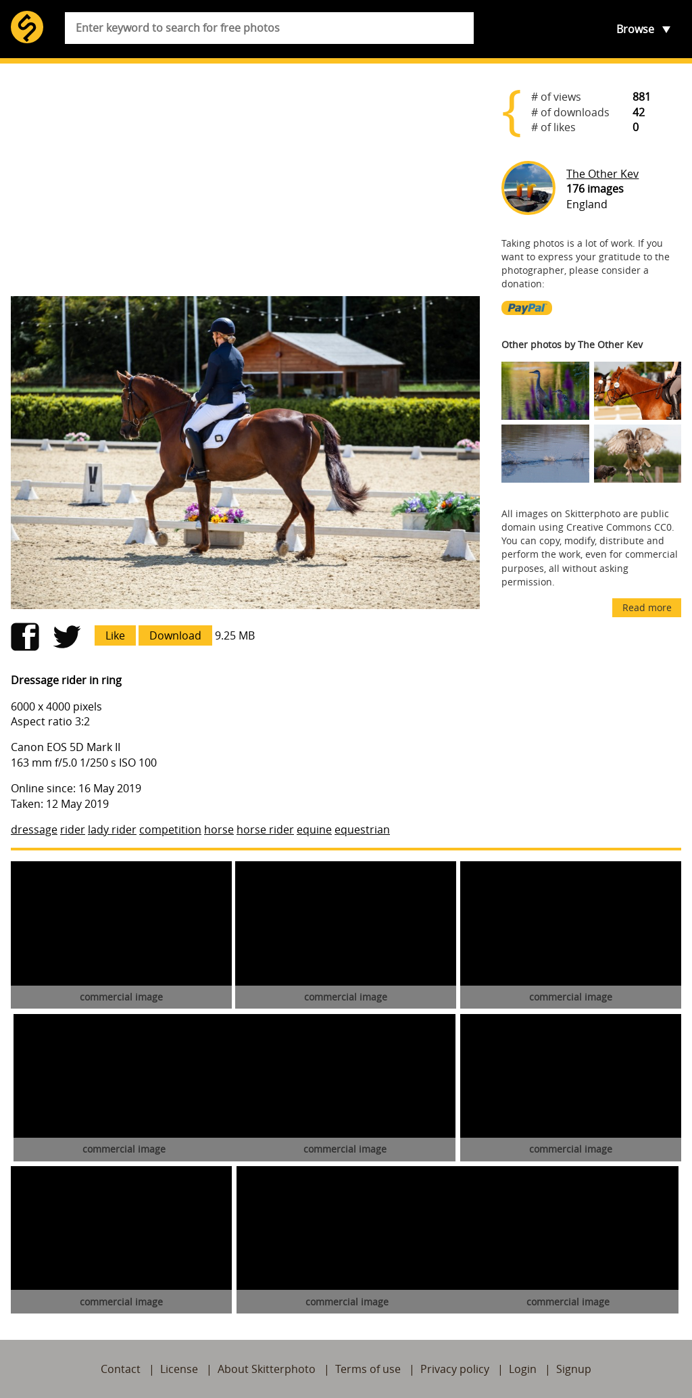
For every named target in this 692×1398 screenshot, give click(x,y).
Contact (121, 1368)
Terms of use (368, 1368)
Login (523, 1368)
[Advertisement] (245, 179)
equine (314, 829)
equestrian (362, 829)
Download (175, 635)
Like (115, 635)
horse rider (265, 829)
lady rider (112, 829)
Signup (573, 1368)
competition (170, 829)
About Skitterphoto (267, 1368)
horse (219, 829)
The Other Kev (602, 173)
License (179, 1368)
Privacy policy (454, 1368)
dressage (34, 829)
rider (72, 829)
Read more (647, 607)
